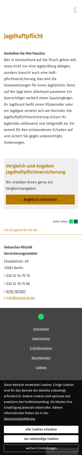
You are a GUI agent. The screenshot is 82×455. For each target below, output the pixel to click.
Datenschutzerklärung (19, 419)
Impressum (41, 329)
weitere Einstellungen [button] (41, 448)
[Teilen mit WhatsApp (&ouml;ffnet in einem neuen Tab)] (71, 221)
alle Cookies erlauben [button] (41, 429)
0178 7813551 (16, 291)
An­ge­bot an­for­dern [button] (40, 199)
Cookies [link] (41, 367)
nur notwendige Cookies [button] (41, 439)
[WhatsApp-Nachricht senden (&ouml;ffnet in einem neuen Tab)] (41, 317)
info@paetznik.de (20, 298)
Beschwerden (41, 358)
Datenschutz (41, 339)
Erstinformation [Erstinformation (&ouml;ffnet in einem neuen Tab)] (41, 348)
